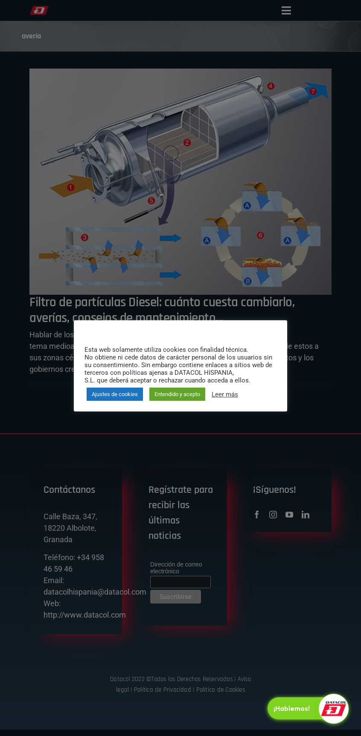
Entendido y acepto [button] (177, 394)
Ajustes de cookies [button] (115, 394)
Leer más (225, 394)
